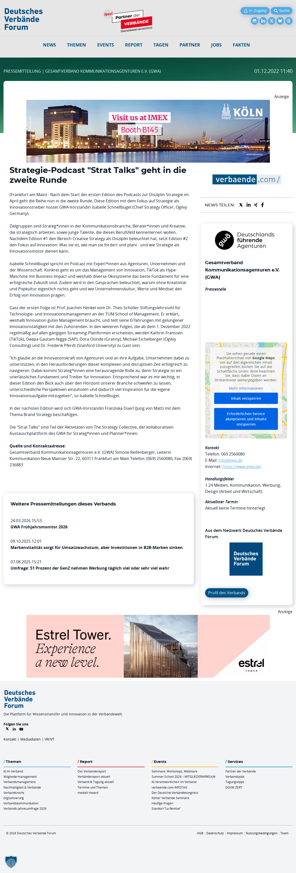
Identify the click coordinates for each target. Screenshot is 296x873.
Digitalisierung (14, 798)
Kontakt (10, 739)
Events (105, 45)
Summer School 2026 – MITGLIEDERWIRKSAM (183, 776)
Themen (76, 45)
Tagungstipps (234, 782)
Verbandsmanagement (20, 782)
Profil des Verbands (226, 592)
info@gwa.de (230, 460)
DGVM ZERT (233, 787)
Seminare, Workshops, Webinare (174, 771)
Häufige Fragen (162, 803)
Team (284, 833)
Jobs (216, 45)
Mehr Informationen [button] (246, 388)
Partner (190, 45)
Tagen (160, 45)
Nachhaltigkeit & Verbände (22, 787)
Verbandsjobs (235, 776)
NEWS (49, 45)
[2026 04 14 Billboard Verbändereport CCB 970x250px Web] (148, 103)
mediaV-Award (88, 793)
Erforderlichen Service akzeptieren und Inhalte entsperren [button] (246, 419)
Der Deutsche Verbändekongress (175, 793)
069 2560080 (233, 454)
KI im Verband (13, 771)
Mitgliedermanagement (20, 776)
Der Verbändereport (92, 771)
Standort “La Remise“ (166, 808)
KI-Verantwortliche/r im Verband (174, 782)
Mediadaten (30, 739)
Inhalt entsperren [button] (246, 398)
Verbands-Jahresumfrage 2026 (25, 808)
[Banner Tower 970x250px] (148, 618)
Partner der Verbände (240, 771)
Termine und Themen (93, 787)
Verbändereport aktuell (94, 776)
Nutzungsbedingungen (261, 833)
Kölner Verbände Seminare (170, 798)
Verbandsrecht (14, 793)
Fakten (241, 45)
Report (133, 45)
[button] (11, 862)
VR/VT (49, 739)
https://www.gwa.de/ (241, 466)
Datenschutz (215, 833)
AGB (200, 833)
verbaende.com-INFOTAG (169, 787)
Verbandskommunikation (21, 803)
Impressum (235, 833)
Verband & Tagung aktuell (96, 782)
